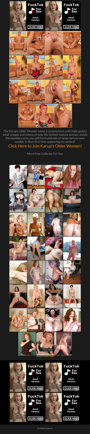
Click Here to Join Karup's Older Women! (45, 145)
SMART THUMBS (49, 356)
